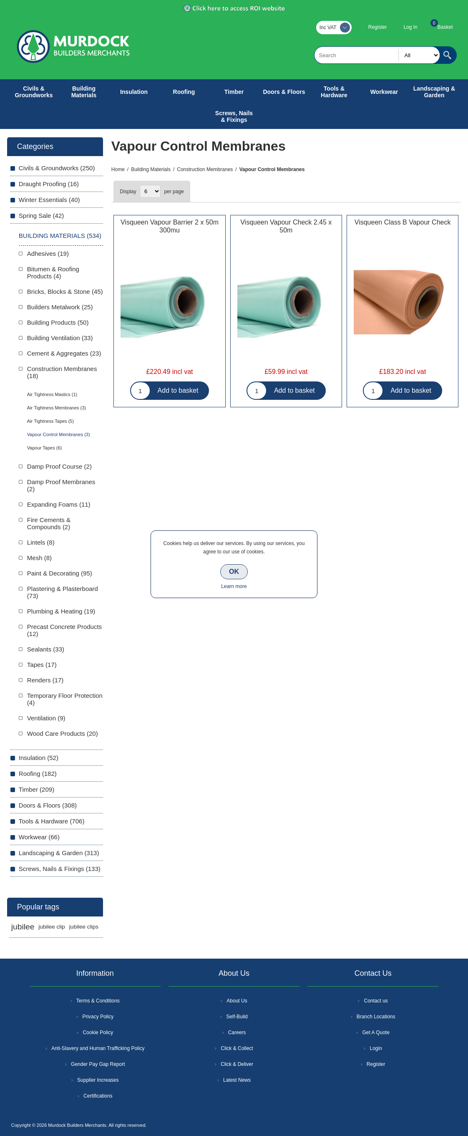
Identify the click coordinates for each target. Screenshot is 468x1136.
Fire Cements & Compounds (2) (48, 523)
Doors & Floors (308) (48, 805)
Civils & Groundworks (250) (57, 168)
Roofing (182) (38, 773)
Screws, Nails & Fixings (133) (60, 868)
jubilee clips (83, 927)
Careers (237, 1032)
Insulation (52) (38, 757)
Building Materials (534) (60, 235)
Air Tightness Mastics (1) (52, 394)
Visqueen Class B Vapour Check (403, 222)
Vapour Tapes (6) (44, 447)
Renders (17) (45, 680)
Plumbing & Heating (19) (61, 611)
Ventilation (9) (46, 718)
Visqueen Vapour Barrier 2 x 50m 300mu (170, 226)
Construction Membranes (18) (62, 372)
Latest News (237, 1080)
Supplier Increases (97, 1080)
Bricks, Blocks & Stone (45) (65, 291)
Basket (445, 27)
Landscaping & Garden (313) (59, 852)
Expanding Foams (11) (59, 504)
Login (376, 1048)
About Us (236, 1001)
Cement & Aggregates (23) (64, 353)
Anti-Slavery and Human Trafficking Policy (97, 1048)
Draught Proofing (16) (49, 183)
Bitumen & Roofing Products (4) (53, 272)
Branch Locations (376, 1017)
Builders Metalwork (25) (60, 307)
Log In (410, 27)
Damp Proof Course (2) (59, 466)
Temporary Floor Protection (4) (65, 699)
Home (118, 169)
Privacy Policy (97, 1017)
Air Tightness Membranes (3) (56, 407)
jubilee (22, 926)
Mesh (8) (39, 557)
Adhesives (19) (48, 253)
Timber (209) (36, 789)
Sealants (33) (45, 649)
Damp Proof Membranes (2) (61, 485)
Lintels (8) (41, 542)
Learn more (234, 586)
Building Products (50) (58, 322)
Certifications (97, 1096)
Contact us (375, 1001)
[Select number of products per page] (150, 191)
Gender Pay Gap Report (98, 1064)
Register (377, 27)
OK (234, 571)
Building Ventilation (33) (60, 337)
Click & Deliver (237, 1064)
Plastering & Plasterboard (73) (62, 592)
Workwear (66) (39, 837)
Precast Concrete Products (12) (64, 630)
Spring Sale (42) (41, 215)
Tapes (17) (42, 664)
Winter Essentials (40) (49, 199)
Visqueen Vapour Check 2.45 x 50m (286, 226)
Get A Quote (375, 1032)
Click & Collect (237, 1048)
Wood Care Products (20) (62, 733)
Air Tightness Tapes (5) (50, 421)
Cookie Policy (98, 1032)
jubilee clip (51, 927)
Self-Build (236, 1017)
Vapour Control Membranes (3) (58, 434)
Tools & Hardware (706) (52, 821)
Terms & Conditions (98, 1001)
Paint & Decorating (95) (59, 573)
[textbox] (377, 55)
